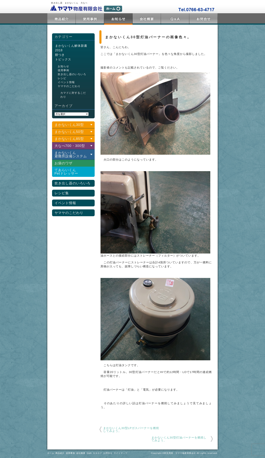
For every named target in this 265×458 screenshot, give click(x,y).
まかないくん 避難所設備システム (71, 154)
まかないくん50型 (69, 132)
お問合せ (203, 19)
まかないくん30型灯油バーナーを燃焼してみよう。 (179, 439)
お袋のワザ (63, 163)
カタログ (97, 453)
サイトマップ (120, 453)
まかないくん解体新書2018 (71, 48)
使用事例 (90, 19)
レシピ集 (62, 193)
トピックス (118, 19)
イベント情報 (66, 82)
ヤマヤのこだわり (69, 86)
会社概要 (146, 19)
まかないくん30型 (69, 125)
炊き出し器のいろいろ (72, 74)
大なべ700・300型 (70, 146)
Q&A (175, 19)
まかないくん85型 (69, 139)
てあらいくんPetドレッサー (66, 171)
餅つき (60, 54)
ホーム (50, 453)
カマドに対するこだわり (73, 94)
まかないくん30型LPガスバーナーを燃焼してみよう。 (131, 429)
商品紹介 (61, 19)
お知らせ (63, 66)
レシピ (62, 78)
